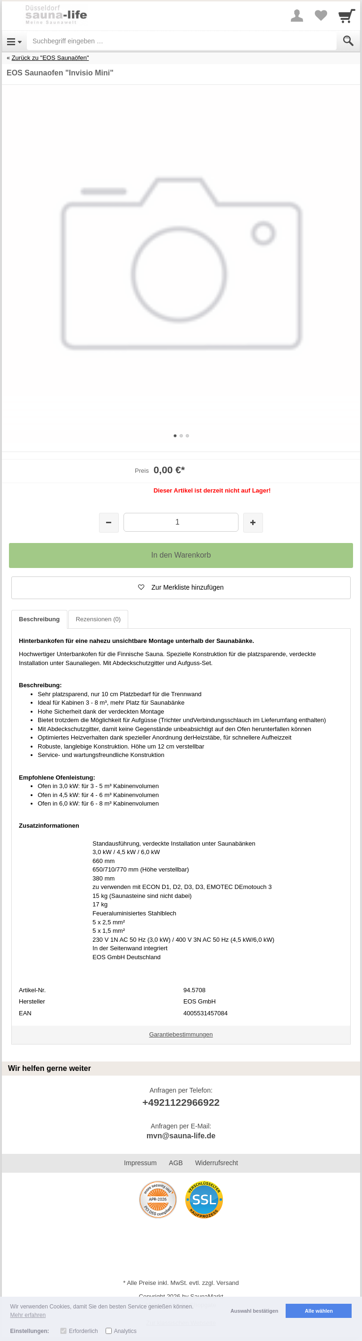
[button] (181, 587)
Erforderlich (83, 1331)
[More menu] (297, 15)
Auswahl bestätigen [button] (254, 1311)
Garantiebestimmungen (181, 1034)
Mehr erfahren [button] (28, 1315)
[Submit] (348, 41)
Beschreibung (39, 619)
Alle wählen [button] (319, 1311)
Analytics (125, 1331)
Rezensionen (98, 619)
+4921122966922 (181, 1102)
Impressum (140, 1163)
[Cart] (347, 15)
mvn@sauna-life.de (181, 1136)
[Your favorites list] (320, 15)
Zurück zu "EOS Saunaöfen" (50, 57)
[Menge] (180, 522)
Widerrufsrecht (216, 1163)
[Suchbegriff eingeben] (182, 41)
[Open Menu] (14, 41)
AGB (176, 1163)
